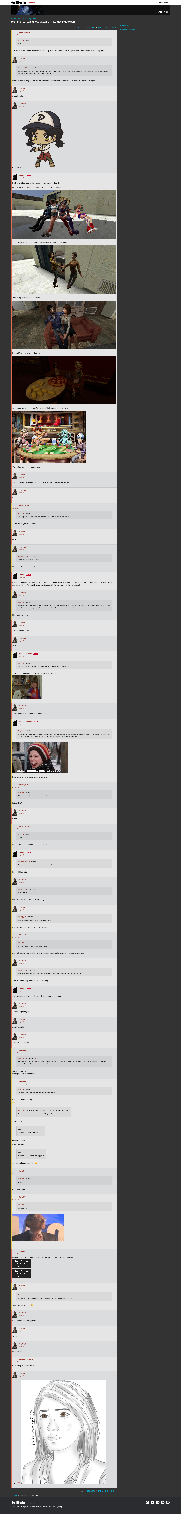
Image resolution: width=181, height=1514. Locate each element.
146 (112, 28)
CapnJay (22, 175)
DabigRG (22, 1050)
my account (163, 3)
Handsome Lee (24, 32)
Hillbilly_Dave (24, 506)
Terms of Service (47, 1507)
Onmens (22, 1251)
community (32, 3)
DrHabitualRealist (24, 68)
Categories (162, 12)
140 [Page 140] (95, 28)
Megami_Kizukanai (26, 1359)
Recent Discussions (128, 29)
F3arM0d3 (21, 40)
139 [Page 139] (92, 28)
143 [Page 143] (106, 28)
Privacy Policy (57, 1507)
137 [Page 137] (85, 28)
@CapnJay (22, 1110)
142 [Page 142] (103, 28)
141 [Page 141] (99, 28)
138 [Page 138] (88, 28)
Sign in (14, 1495)
